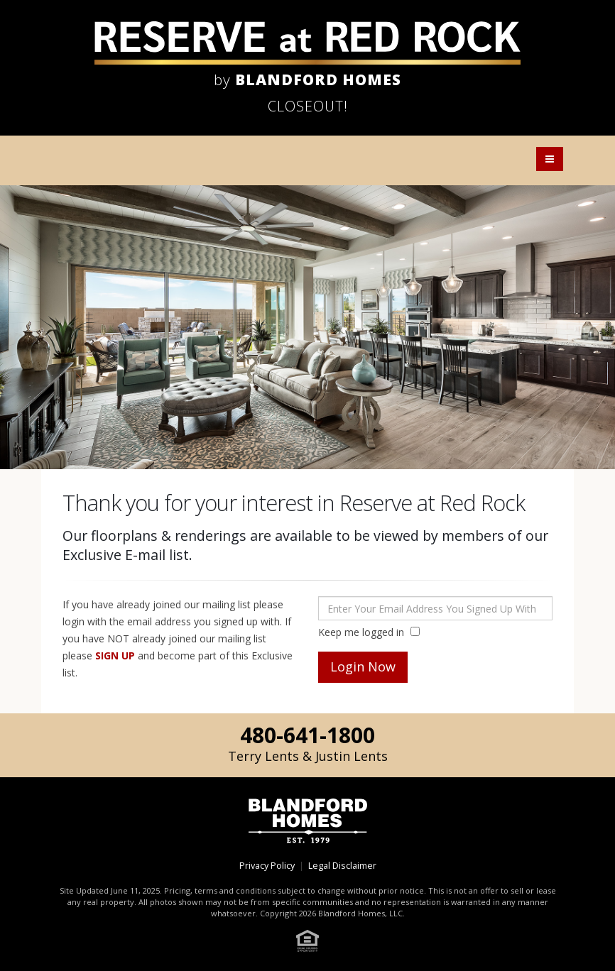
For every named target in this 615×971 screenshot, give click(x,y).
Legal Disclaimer (342, 866)
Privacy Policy (267, 866)
